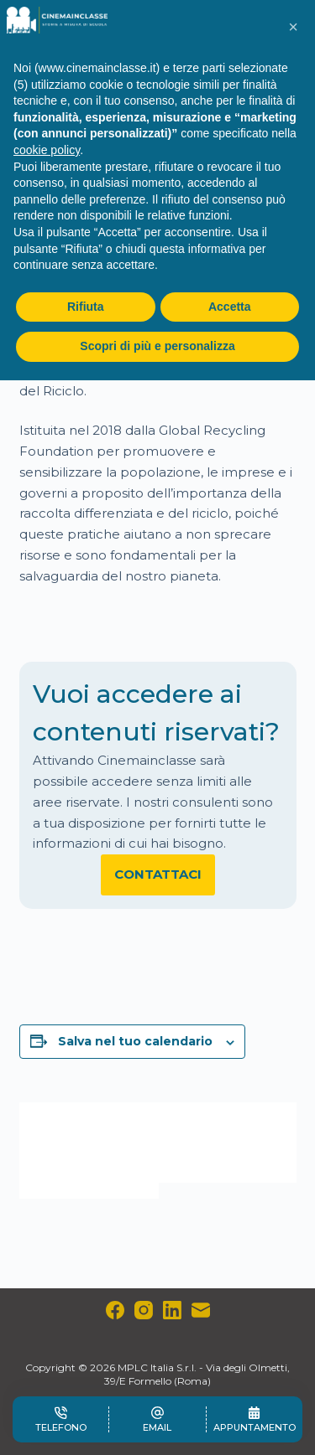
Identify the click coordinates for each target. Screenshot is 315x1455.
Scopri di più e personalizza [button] (157, 346)
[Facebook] (115, 1310)
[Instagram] (143, 1310)
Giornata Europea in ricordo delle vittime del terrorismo (79, 1150)
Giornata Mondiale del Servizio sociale (227, 1142)
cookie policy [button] (46, 150)
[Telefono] (60, 1419)
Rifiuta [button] (85, 306)
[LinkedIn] (172, 1310)
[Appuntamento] (255, 1419)
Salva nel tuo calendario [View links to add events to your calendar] (135, 1041)
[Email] (201, 1310)
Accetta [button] (229, 306)
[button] (293, 26)
